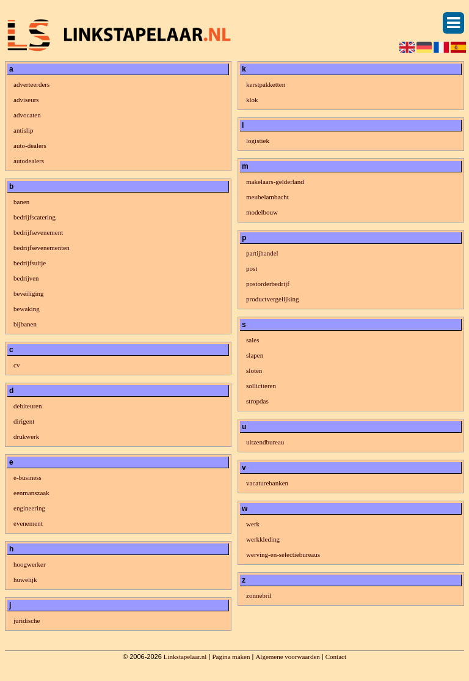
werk (253, 524)
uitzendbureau (265, 442)
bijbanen (25, 324)
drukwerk (26, 436)
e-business (27, 477)
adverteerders (31, 84)
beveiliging (28, 293)
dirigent (23, 421)
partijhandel (262, 253)
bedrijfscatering (34, 217)
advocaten (27, 115)
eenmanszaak (31, 492)
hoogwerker (29, 564)
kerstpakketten (265, 84)
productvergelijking (272, 299)
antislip (23, 130)
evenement (28, 523)
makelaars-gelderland (275, 181)
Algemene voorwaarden (287, 656)
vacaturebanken (267, 483)
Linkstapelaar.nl (185, 656)
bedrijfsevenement (38, 232)
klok (252, 99)
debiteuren (27, 406)
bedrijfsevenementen (41, 247)
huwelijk (25, 579)
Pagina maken (231, 656)
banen (21, 201)
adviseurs (26, 99)
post (251, 268)
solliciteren (261, 385)
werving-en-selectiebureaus (283, 554)
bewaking (26, 308)
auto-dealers (29, 145)
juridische (26, 620)
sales (252, 340)
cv (16, 365)
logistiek (257, 140)
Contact (335, 656)
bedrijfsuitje (29, 263)
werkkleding (263, 539)
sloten (254, 370)
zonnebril (259, 595)
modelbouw (262, 212)
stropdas (257, 401)
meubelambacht (267, 197)
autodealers (28, 160)
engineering (29, 508)
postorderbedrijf (267, 283)
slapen (254, 355)
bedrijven (26, 278)
